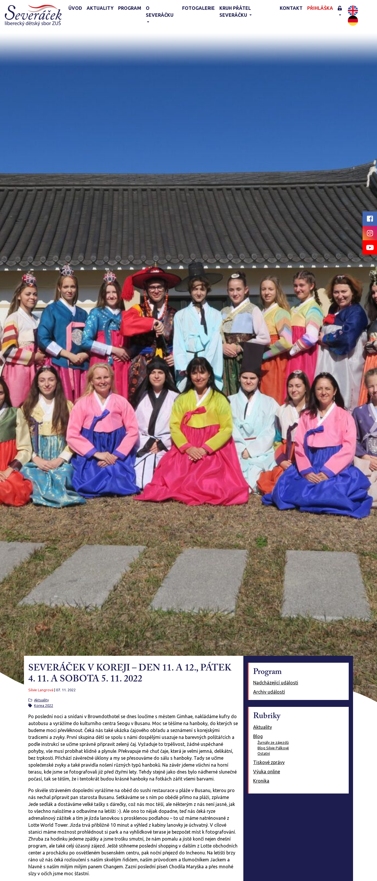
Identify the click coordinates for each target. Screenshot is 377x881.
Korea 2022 (43, 705)
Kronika (261, 780)
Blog (258, 736)
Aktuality (100, 8)
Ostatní (263, 753)
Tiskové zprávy (269, 762)
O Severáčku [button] (159, 11)
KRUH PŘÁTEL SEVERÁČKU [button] (235, 11)
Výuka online (266, 771)
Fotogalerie (198, 8)
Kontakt (291, 8)
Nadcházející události (275, 682)
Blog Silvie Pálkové (273, 748)
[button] (341, 12)
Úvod (75, 8)
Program (129, 8)
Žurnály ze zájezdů (273, 742)
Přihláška (320, 8)
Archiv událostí (269, 691)
